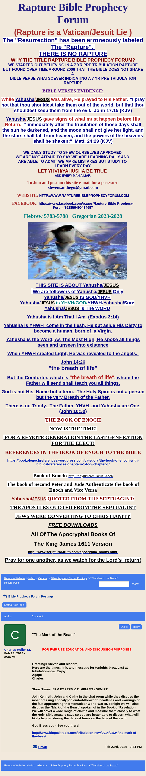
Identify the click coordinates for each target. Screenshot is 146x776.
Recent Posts (11, 582)
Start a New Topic (14, 604)
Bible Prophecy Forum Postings (69, 578)
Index (31, 578)
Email (42, 747)
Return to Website (14, 578)
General (42, 578)
